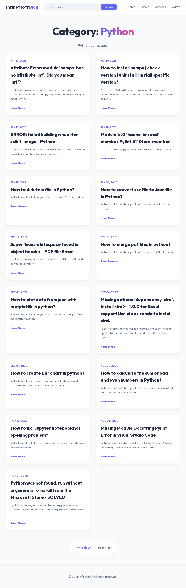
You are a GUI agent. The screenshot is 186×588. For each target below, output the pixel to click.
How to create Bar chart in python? (47, 373)
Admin (176, 7)
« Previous (84, 547)
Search (109, 7)
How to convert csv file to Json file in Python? (136, 193)
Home (131, 7)
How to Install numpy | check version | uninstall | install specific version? (135, 75)
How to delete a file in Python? (42, 189)
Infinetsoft (22, 7)
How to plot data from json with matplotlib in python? (43, 303)
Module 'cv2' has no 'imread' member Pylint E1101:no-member (135, 138)
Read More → (19, 108)
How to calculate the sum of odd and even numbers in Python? (134, 376)
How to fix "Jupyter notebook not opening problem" (45, 431)
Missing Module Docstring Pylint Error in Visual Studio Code (134, 431)
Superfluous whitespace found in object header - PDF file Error (44, 248)
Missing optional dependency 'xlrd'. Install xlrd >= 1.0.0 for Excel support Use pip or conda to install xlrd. (137, 310)
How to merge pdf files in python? (136, 244)
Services (160, 7)
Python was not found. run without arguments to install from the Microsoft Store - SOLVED (46, 490)
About (145, 7)
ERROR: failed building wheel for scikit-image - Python (44, 138)
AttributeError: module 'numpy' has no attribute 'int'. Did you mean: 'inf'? (47, 75)
